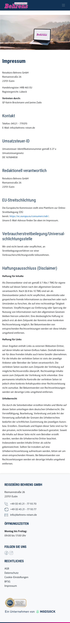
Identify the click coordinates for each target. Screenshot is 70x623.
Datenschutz (11, 572)
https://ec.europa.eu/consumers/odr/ (29, 216)
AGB (6, 568)
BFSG (7, 581)
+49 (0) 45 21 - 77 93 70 (23, 503)
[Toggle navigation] (63, 5)
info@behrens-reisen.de (22, 127)
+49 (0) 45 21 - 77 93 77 (23, 509)
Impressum (10, 585)
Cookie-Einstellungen (16, 577)
